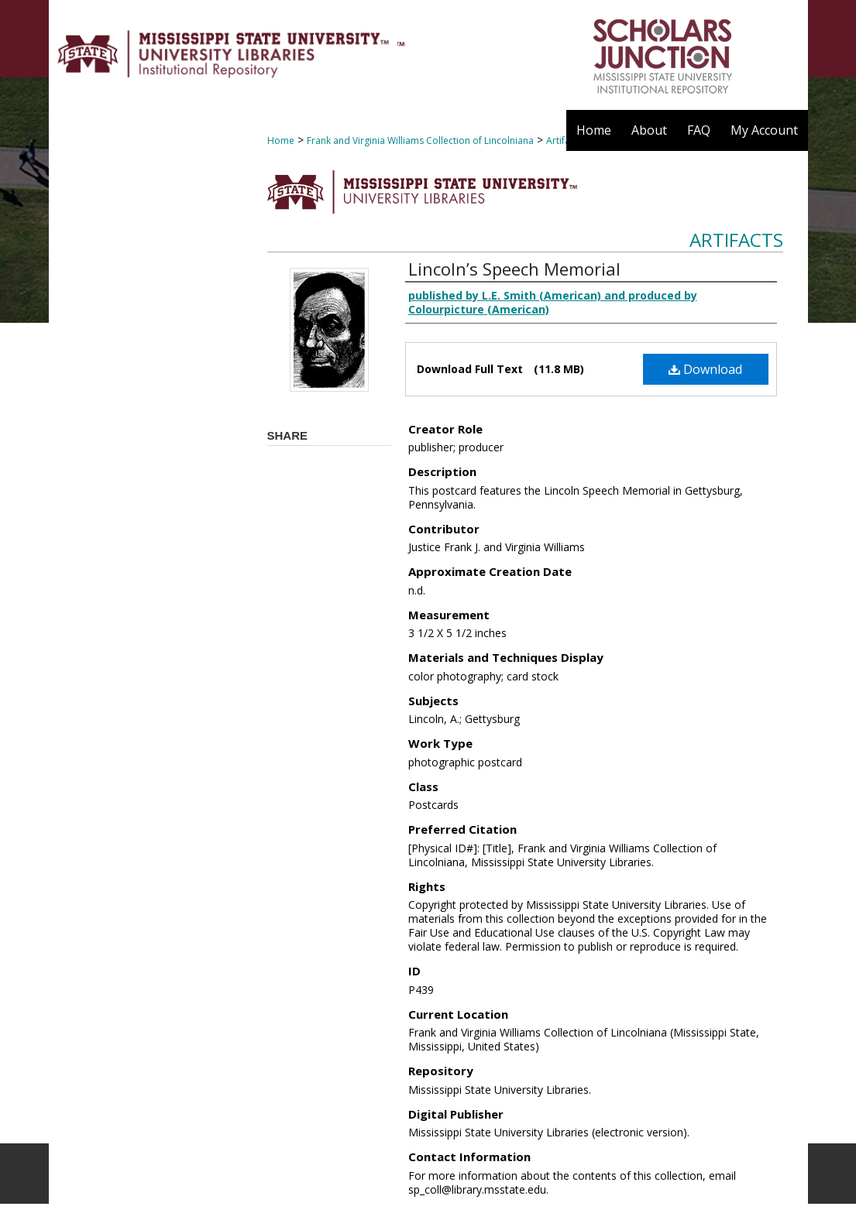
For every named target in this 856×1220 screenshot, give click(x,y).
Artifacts (736, 239)
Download (705, 369)
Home (280, 140)
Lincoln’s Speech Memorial (514, 268)
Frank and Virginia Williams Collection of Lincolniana (420, 140)
